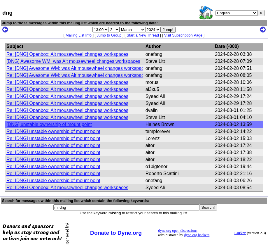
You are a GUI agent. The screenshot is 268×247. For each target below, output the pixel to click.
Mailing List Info (79, 35)
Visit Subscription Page (183, 35)
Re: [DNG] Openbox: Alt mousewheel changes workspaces (67, 54)
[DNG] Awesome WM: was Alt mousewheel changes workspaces (73, 61)
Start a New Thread (143, 35)
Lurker (240, 233)
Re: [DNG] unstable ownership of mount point (53, 131)
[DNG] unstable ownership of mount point (49, 124)
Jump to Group (109, 35)
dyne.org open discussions (177, 231)
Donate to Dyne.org (116, 233)
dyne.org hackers (196, 235)
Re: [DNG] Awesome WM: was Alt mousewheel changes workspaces (77, 68)
